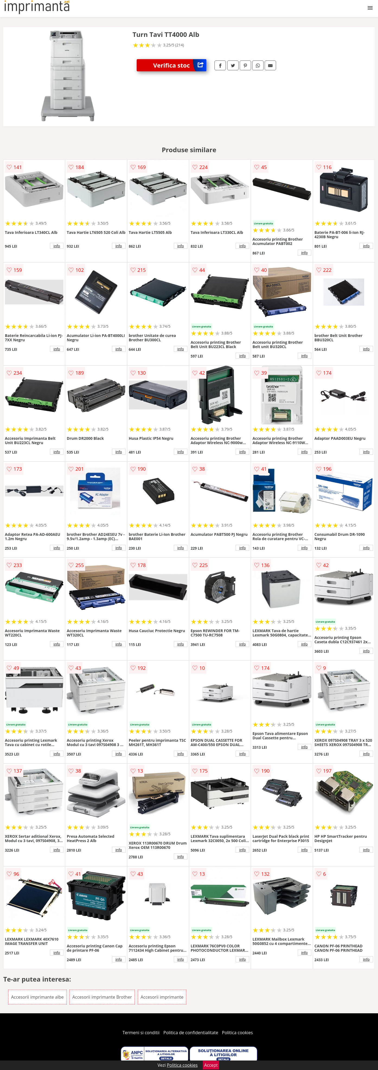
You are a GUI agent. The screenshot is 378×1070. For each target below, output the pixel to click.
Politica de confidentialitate (191, 1033)
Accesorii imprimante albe (37, 997)
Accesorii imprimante (162, 997)
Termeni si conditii (141, 1033)
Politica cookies (237, 1033)
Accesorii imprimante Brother (102, 997)
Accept (211, 1065)
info (56, 245)
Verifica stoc (179, 65)
